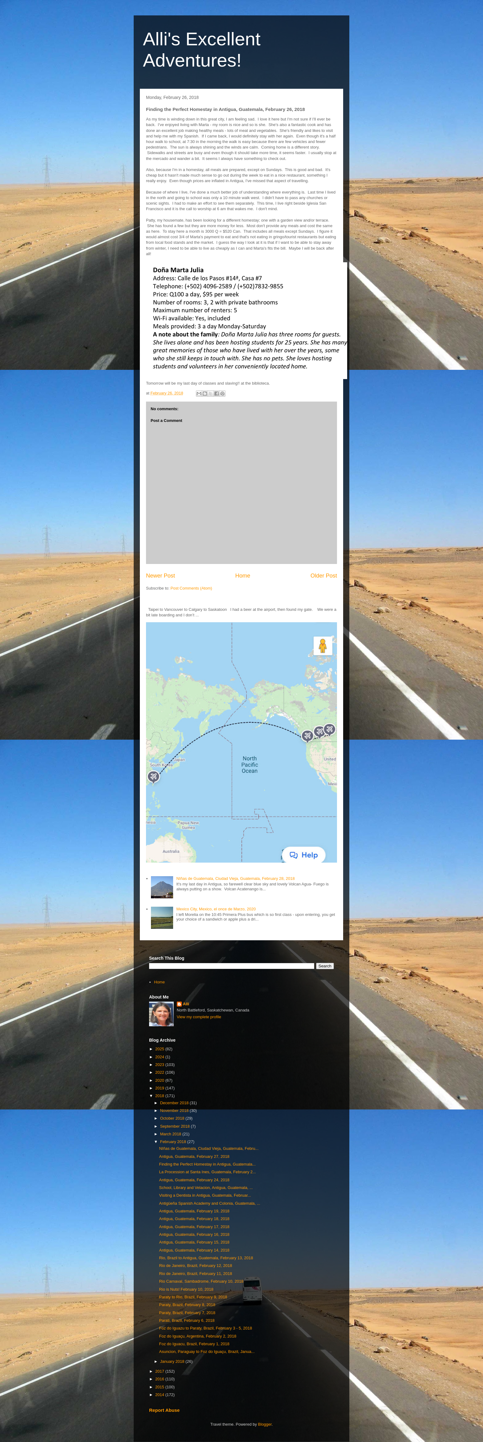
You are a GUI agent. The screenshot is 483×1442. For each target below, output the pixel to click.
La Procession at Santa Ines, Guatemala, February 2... (207, 1172)
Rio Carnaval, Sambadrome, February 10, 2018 (201, 1281)
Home (242, 576)
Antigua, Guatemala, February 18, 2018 (194, 1218)
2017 (160, 1371)
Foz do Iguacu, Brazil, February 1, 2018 (194, 1344)
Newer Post (160, 576)
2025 (160, 1049)
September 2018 (175, 1126)
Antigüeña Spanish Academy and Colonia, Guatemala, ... (209, 1203)
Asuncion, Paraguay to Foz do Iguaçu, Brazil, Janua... (206, 1351)
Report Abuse (164, 1410)
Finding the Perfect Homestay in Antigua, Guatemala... (207, 1164)
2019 (160, 1088)
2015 (160, 1387)
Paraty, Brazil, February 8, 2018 (187, 1304)
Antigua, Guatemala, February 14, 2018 (194, 1250)
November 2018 (175, 1110)
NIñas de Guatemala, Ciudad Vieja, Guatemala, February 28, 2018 (235, 878)
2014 (160, 1394)
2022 (160, 1072)
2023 (160, 1064)
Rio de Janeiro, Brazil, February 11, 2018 (195, 1273)
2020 (160, 1080)
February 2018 (173, 1141)
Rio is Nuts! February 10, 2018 (186, 1289)
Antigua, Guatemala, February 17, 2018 (194, 1226)
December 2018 (175, 1103)
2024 (160, 1057)
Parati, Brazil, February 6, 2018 (186, 1320)
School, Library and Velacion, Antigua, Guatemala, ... (206, 1187)
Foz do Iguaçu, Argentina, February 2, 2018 (197, 1336)
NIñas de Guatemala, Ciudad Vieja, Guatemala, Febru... (208, 1148)
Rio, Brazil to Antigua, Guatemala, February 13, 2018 (206, 1258)
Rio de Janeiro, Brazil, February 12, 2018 (195, 1265)
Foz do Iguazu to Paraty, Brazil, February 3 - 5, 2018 (205, 1328)
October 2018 (172, 1118)
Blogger (265, 1424)
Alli (186, 1004)
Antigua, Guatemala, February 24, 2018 (194, 1180)
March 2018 (171, 1134)
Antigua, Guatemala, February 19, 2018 (194, 1211)
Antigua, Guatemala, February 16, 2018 (194, 1234)
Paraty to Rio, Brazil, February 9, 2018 (193, 1297)
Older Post (323, 576)
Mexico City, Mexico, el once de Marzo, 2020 (216, 909)
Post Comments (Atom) (191, 588)
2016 (160, 1379)
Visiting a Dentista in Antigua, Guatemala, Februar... (205, 1195)
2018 (160, 1095)
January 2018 (172, 1361)
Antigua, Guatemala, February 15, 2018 (194, 1242)
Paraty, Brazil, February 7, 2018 (187, 1312)
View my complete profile (199, 1017)
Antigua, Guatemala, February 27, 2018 (194, 1156)
